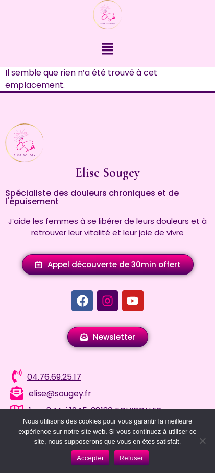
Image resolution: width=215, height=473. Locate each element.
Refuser (132, 458)
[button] (107, 50)
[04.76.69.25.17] (16, 376)
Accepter (90, 458)
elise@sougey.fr (60, 394)
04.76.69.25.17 (54, 377)
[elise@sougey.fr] (16, 393)
